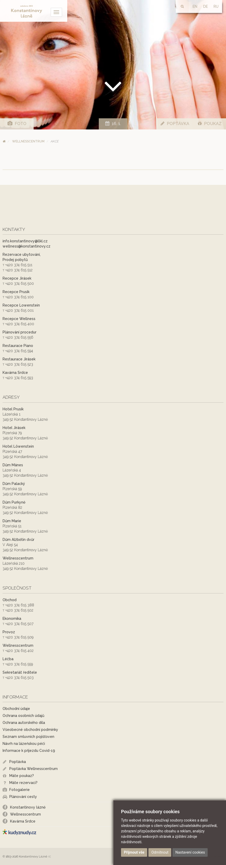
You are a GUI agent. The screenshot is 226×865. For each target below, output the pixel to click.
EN (195, 6)
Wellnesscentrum (28, 141)
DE (205, 6)
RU (216, 6)
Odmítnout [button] (159, 852)
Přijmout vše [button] (134, 852)
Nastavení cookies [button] (190, 852)
